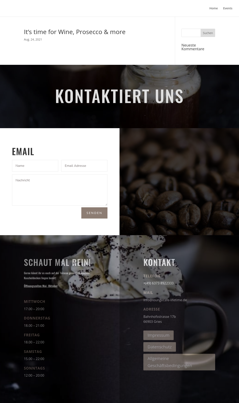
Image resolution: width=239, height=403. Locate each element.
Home (213, 8)
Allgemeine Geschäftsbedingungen (170, 362)
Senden (94, 213)
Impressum (158, 335)
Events (227, 8)
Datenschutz (160, 347)
